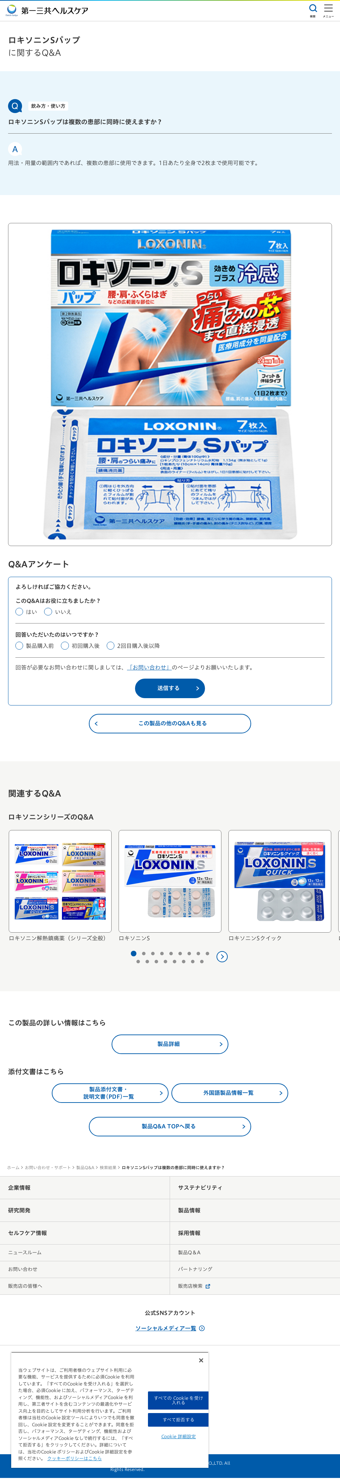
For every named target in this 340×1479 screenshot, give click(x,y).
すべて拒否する (178, 1420)
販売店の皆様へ (25, 1287)
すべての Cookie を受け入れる (178, 1400)
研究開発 (19, 1211)
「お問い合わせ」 (149, 668)
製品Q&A (85, 1168)
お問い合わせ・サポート (48, 1168)
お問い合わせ (22, 1270)
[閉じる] (201, 1360)
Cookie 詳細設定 (178, 1436)
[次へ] (222, 957)
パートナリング (195, 1270)
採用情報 (189, 1234)
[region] (109, 1410)
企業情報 (19, 1189)
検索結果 (108, 1168)
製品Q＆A (189, 1253)
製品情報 (189, 1211)
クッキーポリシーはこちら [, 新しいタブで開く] (74, 1458)
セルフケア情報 (27, 1234)
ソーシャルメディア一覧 (170, 1329)
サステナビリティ (200, 1189)
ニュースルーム (25, 1253)
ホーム (13, 1168)
